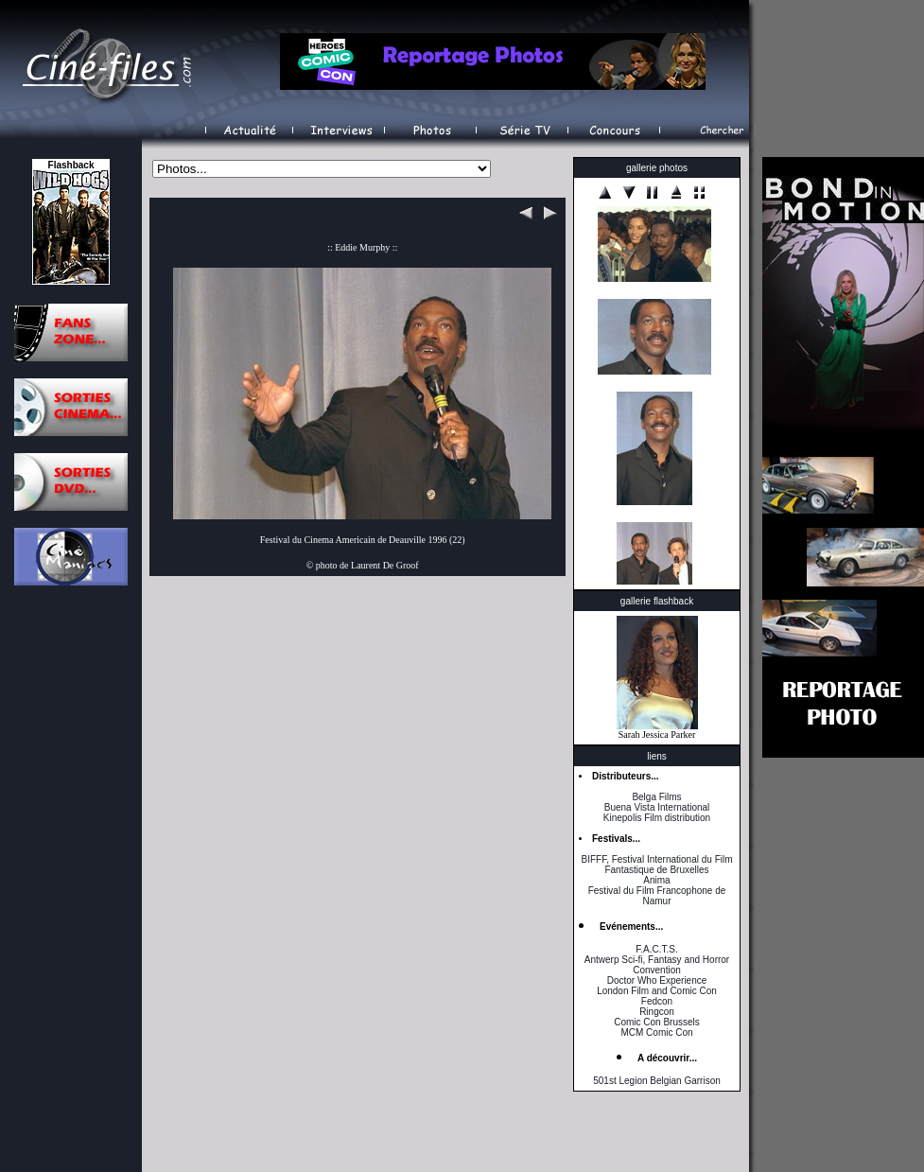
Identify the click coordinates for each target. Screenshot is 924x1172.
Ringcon (656, 1011)
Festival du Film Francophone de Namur (657, 895)
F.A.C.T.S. (656, 949)
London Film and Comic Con (657, 991)
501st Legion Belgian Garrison (657, 1081)
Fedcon (656, 1001)
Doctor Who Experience (657, 980)
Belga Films (656, 797)
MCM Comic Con (656, 1032)
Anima (656, 880)
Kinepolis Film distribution (656, 818)
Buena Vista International (657, 807)
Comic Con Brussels (657, 1022)
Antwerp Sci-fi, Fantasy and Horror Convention (656, 964)
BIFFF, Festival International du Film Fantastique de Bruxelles (656, 864)
